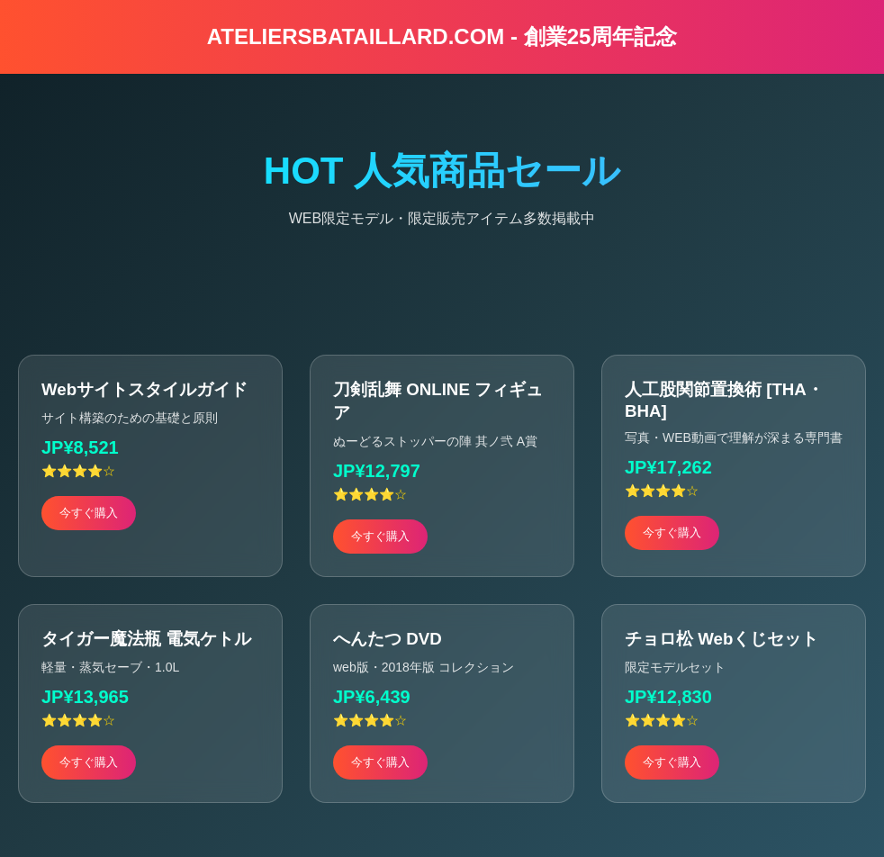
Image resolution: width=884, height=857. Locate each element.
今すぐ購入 (88, 512)
